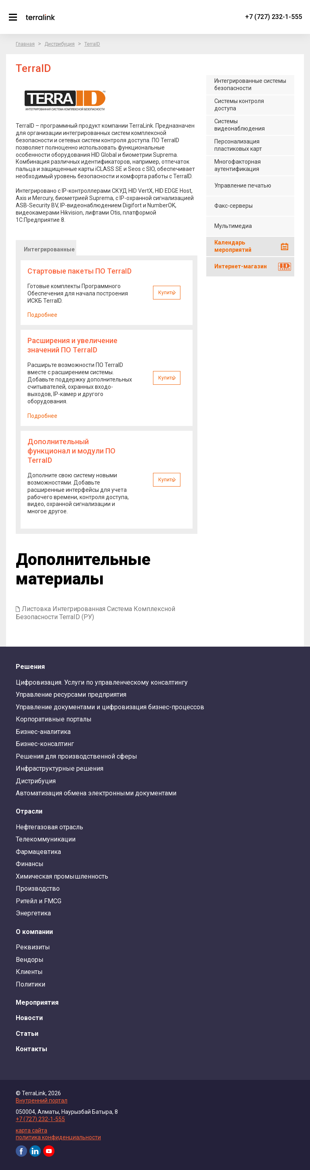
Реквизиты (33, 947)
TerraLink (40, 17)
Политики (30, 984)
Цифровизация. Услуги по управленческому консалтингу (102, 682)
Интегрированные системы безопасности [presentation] (49, 250)
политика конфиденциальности (58, 1137)
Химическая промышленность (62, 876)
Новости (29, 1018)
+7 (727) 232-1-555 (273, 17)
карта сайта (31, 1130)
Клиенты (29, 972)
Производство (38, 888)
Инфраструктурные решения (59, 768)
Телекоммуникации (45, 839)
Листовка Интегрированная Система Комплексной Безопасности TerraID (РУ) (95, 613)
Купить (166, 292)
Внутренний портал (41, 1100)
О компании (34, 932)
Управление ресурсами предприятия (71, 694)
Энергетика (33, 913)
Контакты (31, 1049)
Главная (25, 44)
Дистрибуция (59, 44)
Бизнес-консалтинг (45, 744)
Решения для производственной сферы (76, 756)
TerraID (92, 44)
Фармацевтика (38, 852)
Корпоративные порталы (54, 719)
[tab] (46, 247)
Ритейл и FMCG (38, 901)
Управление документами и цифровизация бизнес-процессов (110, 707)
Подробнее (42, 315)
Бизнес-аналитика (43, 732)
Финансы (30, 864)
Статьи (27, 1033)
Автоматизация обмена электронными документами (96, 793)
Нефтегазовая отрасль (49, 827)
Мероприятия (37, 1002)
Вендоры (30, 959)
